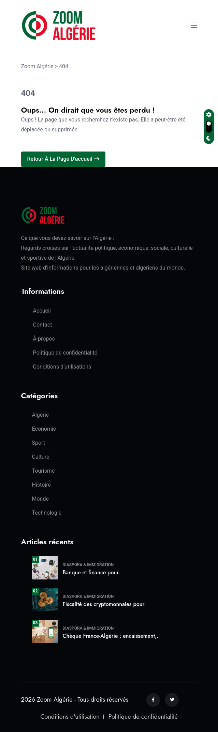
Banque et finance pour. (91, 572)
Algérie (40, 415)
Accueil (42, 310)
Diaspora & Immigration (88, 565)
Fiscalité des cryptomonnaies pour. (104, 604)
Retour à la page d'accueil (63, 159)
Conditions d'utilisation (69, 716)
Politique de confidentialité (65, 352)
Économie (44, 429)
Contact (42, 324)
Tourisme (43, 471)
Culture (40, 457)
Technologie (47, 512)
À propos (44, 338)
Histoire (41, 485)
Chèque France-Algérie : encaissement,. (111, 636)
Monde (40, 499)
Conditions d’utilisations (62, 366)
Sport (38, 443)
